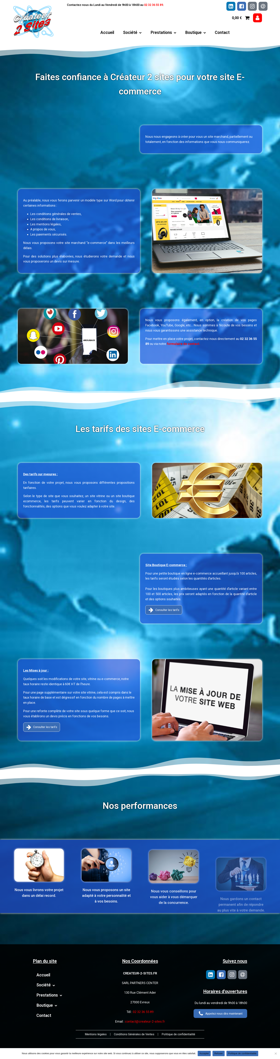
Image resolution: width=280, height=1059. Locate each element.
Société (132, 32)
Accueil (107, 32)
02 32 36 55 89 (153, 5)
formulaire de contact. (166, 344)
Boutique (195, 32)
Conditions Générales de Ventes (134, 1034)
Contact (222, 32)
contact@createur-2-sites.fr (145, 1021)
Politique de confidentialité (178, 1034)
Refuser (218, 1053)
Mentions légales (96, 1034)
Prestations (163, 32)
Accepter (204, 1053)
